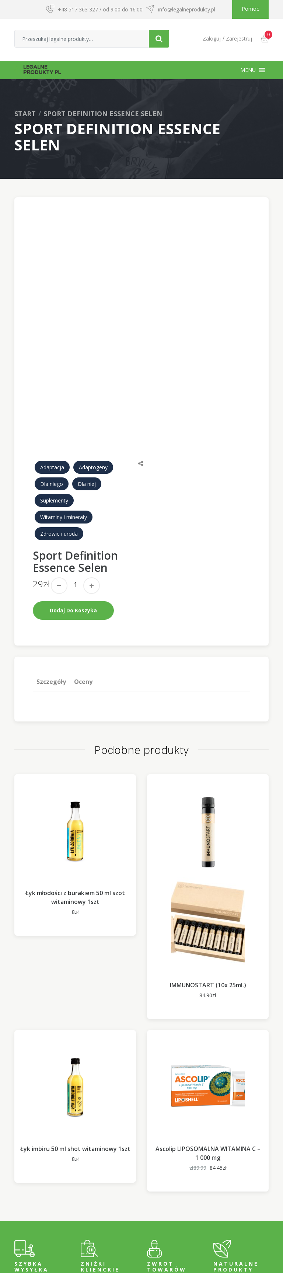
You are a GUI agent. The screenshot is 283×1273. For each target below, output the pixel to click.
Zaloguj (212, 38)
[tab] (51, 611)
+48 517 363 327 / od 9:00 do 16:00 (100, 9)
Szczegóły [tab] (51, 611)
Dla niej (87, 413)
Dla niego (51, 413)
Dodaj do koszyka (73, 539)
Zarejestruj (239, 38)
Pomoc (250, 8)
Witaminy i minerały (63, 446)
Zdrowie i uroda (59, 462)
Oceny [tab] (83, 611)
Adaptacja (52, 396)
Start (25, 113)
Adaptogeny (93, 396)
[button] (248, 70)
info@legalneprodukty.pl (186, 9)
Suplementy (54, 429)
